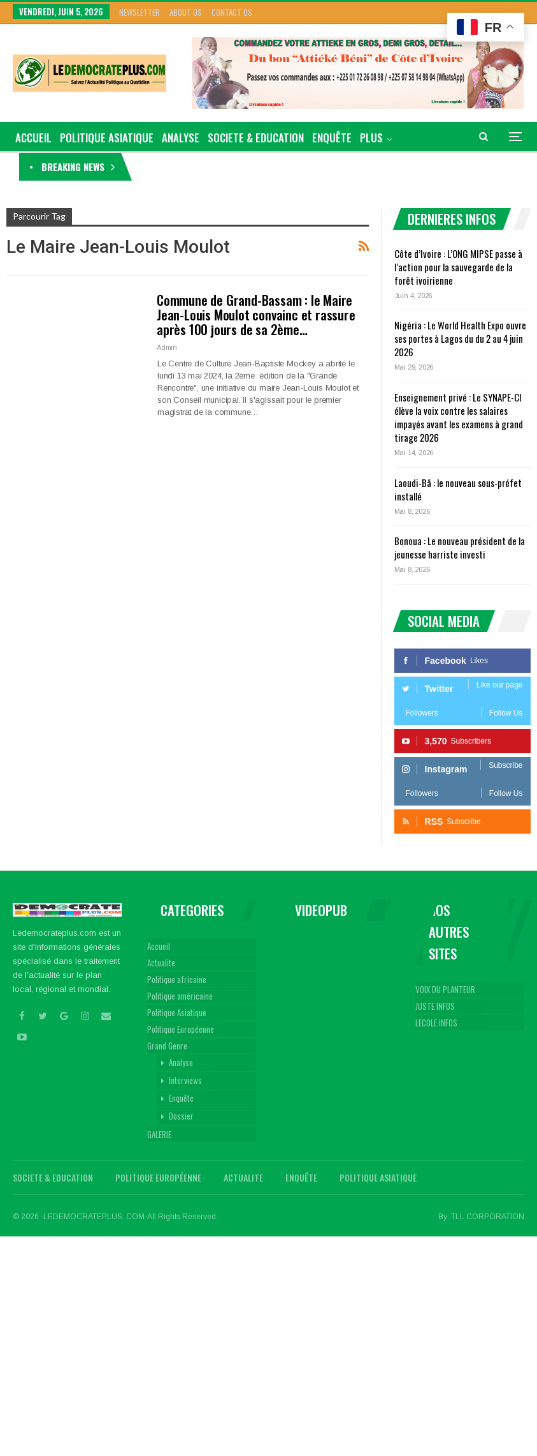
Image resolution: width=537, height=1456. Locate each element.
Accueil (158, 946)
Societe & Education (256, 138)
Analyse (180, 138)
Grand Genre (167, 1045)
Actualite (161, 962)
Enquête (332, 138)
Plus (371, 138)
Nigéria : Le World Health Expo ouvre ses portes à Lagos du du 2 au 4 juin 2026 (460, 338)
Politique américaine (180, 995)
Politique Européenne (180, 1029)
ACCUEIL (33, 138)
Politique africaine (176, 979)
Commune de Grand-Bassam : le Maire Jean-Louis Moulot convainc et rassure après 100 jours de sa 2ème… (256, 314)
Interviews (185, 1080)
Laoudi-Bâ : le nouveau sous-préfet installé (458, 489)
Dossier (181, 1115)
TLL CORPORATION (487, 1216)
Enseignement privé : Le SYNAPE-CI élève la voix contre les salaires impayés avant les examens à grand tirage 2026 (458, 417)
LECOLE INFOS (436, 1022)
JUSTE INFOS (435, 1006)
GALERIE (159, 1134)
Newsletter (139, 12)
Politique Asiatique (107, 138)
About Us (185, 12)
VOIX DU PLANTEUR (445, 989)
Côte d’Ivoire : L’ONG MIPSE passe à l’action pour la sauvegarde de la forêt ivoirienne (288, 166)
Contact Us (231, 12)
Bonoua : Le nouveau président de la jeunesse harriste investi (459, 547)
